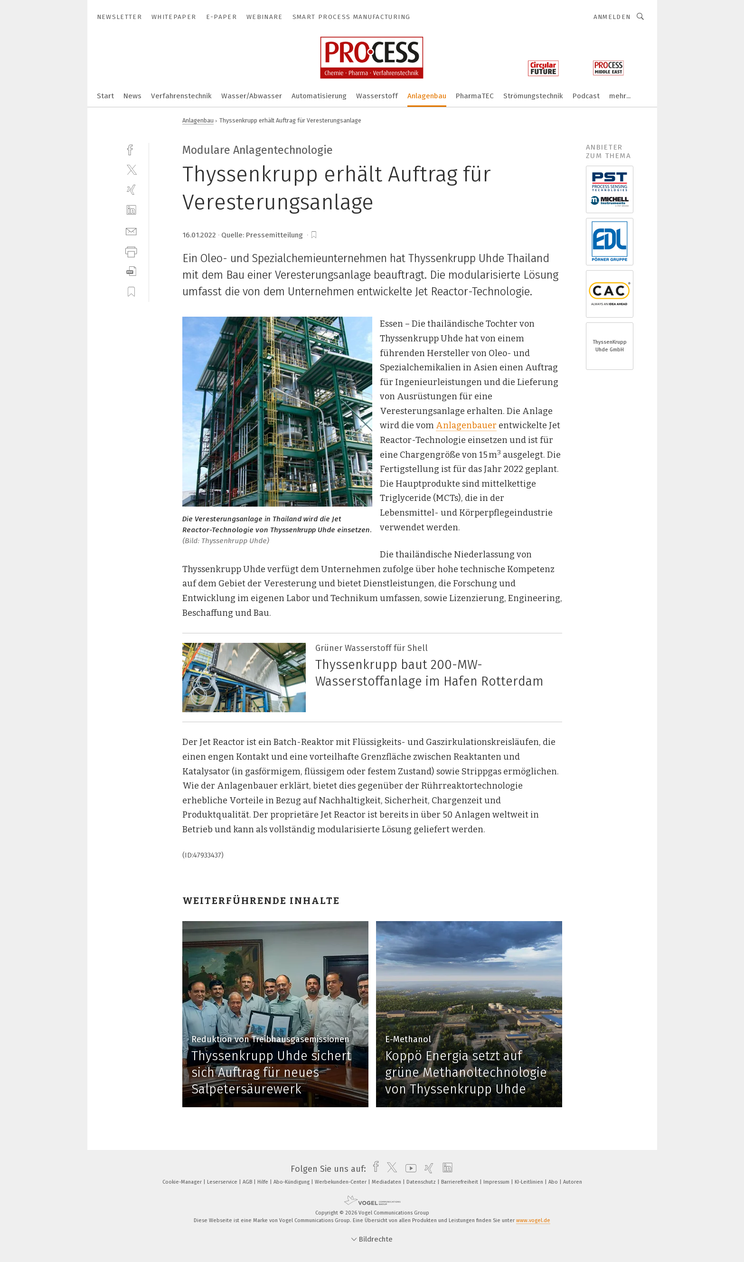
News (132, 96)
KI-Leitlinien (530, 1182)
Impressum (497, 1182)
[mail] (131, 230)
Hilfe (263, 1182)
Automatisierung (319, 96)
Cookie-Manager (182, 1182)
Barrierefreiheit (460, 1182)
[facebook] (131, 149)
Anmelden (612, 17)
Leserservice (223, 1182)
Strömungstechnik (533, 96)
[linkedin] (131, 210)
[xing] (131, 190)
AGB (248, 1182)
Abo (553, 1182)
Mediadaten (387, 1182)
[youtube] (408, 1169)
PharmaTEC (475, 96)
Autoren (572, 1182)
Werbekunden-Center (341, 1182)
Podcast (586, 96)
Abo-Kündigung (292, 1182)
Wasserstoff (377, 96)
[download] (131, 271)
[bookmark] (314, 235)
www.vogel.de (533, 1220)
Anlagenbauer (466, 425)
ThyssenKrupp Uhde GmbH (610, 346)
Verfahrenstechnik (181, 96)
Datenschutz (421, 1182)
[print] (131, 251)
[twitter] (131, 169)
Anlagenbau (426, 96)
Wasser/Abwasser (251, 96)
